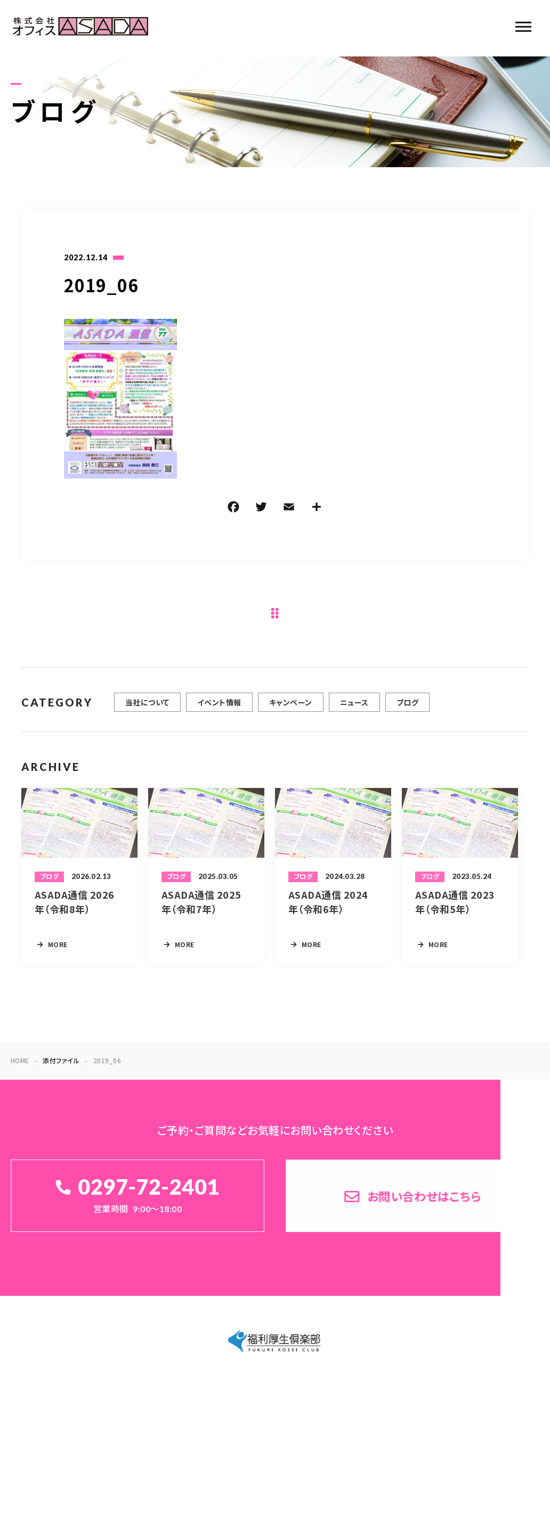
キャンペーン (290, 709)
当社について (147, 709)
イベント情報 (219, 709)
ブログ (407, 709)
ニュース (354, 709)
